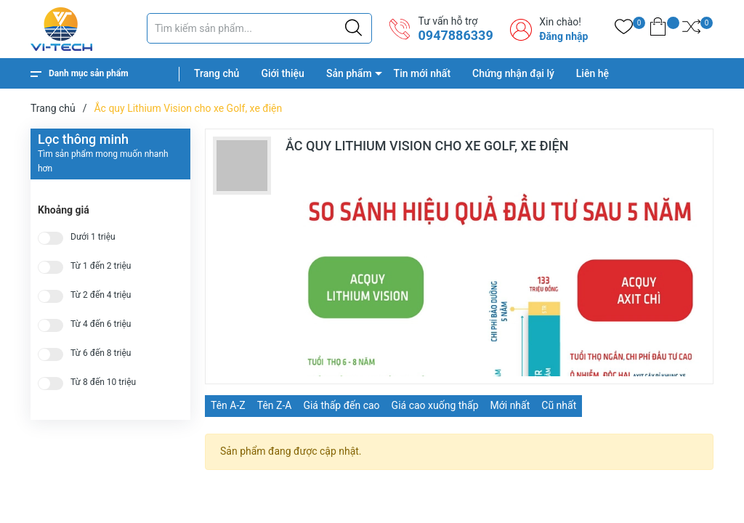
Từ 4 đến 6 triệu (100, 324)
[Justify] (353, 28)
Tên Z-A (274, 405)
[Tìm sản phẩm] (259, 28)
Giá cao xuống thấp (435, 405)
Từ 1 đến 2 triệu (100, 266)
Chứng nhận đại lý (513, 73)
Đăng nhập (563, 36)
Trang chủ (216, 73)
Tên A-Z (228, 405)
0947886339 (455, 35)
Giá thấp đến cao (341, 405)
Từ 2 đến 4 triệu (100, 295)
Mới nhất (510, 405)
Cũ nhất (558, 405)
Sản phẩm (349, 73)
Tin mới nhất (422, 73)
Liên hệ (592, 73)
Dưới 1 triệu (93, 237)
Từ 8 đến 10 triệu (103, 382)
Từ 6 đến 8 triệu (100, 353)
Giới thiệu (282, 73)
